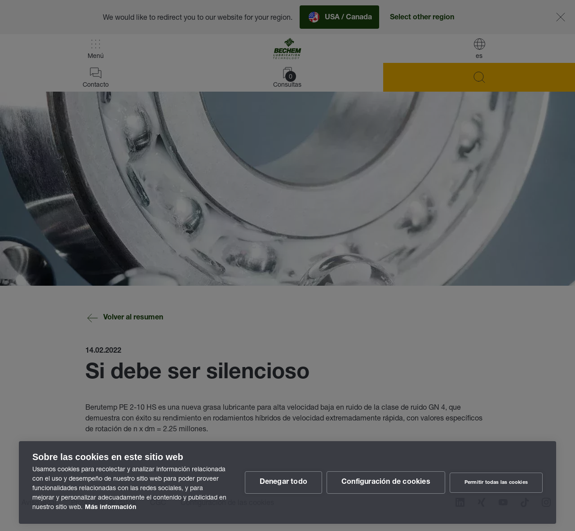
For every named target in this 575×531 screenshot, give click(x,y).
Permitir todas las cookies (496, 482)
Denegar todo (283, 482)
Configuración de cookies (385, 482)
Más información (110, 507)
